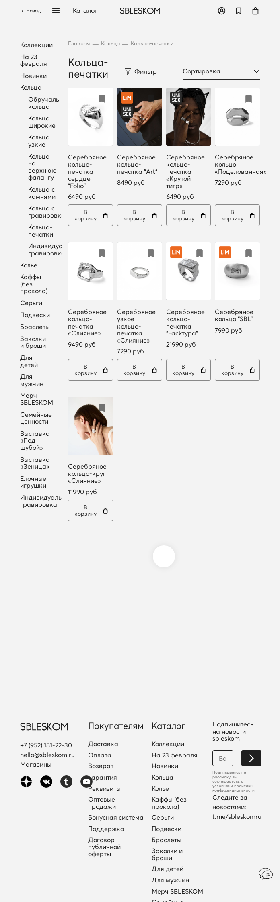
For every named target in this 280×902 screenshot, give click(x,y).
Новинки (33, 76)
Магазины (35, 764)
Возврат (100, 766)
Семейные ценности (36, 418)
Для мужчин (31, 380)
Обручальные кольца (49, 102)
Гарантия (102, 777)
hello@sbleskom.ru (47, 755)
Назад (30, 10)
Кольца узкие (39, 140)
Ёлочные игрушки (33, 482)
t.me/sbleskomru (236, 816)
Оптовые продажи (102, 803)
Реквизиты (104, 788)
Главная (79, 44)
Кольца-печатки (40, 230)
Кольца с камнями (42, 192)
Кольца (31, 87)
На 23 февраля (33, 60)
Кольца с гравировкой (48, 211)
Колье (28, 265)
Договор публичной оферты (104, 847)
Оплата (99, 755)
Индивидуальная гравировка (54, 249)
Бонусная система (116, 817)
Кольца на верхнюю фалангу (42, 167)
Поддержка (106, 829)
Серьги (31, 303)
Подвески (35, 315)
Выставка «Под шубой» (35, 440)
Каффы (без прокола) (33, 284)
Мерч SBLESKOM (36, 399)
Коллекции (36, 45)
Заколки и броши (33, 342)
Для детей (29, 361)
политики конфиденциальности (233, 788)
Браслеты (35, 327)
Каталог (85, 10)
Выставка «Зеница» (35, 463)
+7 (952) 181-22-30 (46, 745)
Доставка (103, 744)
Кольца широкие (42, 121)
